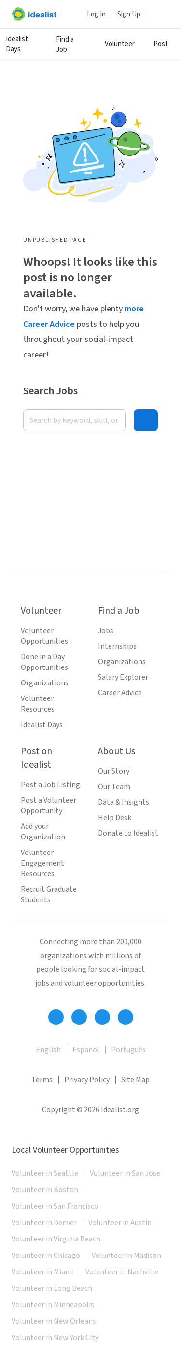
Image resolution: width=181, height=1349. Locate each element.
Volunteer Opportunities (44, 636)
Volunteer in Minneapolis (53, 1305)
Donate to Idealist (128, 833)
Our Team (114, 786)
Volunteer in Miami (43, 1272)
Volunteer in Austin (120, 1222)
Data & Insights (123, 802)
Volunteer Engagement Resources (42, 863)
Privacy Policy (87, 1079)
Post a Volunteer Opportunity (48, 805)
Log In (96, 14)
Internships (117, 646)
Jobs (105, 630)
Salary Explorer (123, 677)
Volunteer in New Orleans (54, 1321)
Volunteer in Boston (45, 1189)
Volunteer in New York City (55, 1338)
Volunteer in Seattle (45, 1173)
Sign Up (128, 14)
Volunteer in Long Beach (52, 1288)
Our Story (113, 771)
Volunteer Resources (38, 703)
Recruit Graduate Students (49, 894)
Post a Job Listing (50, 784)
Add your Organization (43, 831)
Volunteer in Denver (44, 1222)
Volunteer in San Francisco (55, 1206)
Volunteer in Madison (126, 1255)
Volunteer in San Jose (125, 1173)
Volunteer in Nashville (121, 1272)
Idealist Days (17, 44)
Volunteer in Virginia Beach (56, 1239)
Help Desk (114, 817)
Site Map (135, 1079)
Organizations (45, 683)
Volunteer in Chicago (46, 1255)
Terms (42, 1079)
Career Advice (120, 692)
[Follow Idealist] (56, 1017)
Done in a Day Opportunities (44, 662)
